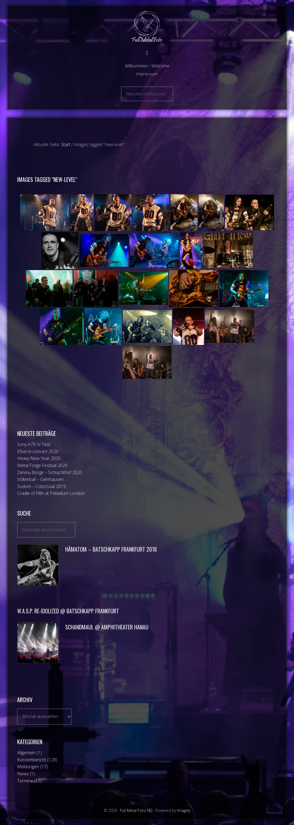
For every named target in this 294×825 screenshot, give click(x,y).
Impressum (147, 73)
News (23, 774)
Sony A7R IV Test (33, 444)
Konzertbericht (31, 760)
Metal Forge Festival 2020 (42, 465)
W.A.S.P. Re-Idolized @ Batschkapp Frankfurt (68, 611)
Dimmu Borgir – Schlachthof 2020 (49, 472)
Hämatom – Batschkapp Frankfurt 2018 (111, 549)
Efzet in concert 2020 (37, 451)
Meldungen (28, 767)
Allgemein (26, 753)
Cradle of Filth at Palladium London (51, 493)
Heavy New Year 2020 (39, 458)
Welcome (160, 66)
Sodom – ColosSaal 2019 (41, 486)
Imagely (183, 810)
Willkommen (136, 66)
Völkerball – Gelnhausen (40, 479)
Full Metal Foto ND (147, 26)
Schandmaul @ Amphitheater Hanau (106, 627)
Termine (25, 781)
